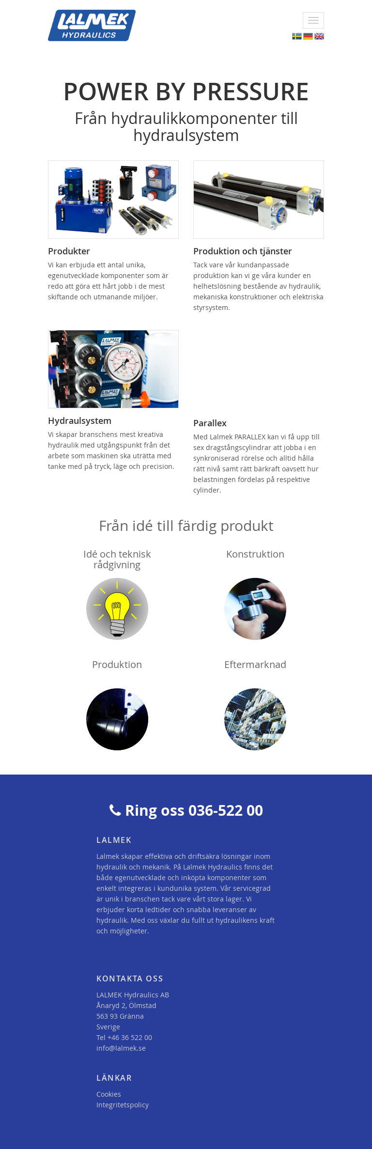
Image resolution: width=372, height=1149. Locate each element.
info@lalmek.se (121, 1048)
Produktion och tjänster (242, 251)
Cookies (108, 1094)
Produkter (69, 251)
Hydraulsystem (79, 420)
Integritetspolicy (122, 1104)
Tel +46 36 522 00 (124, 1037)
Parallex (210, 423)
